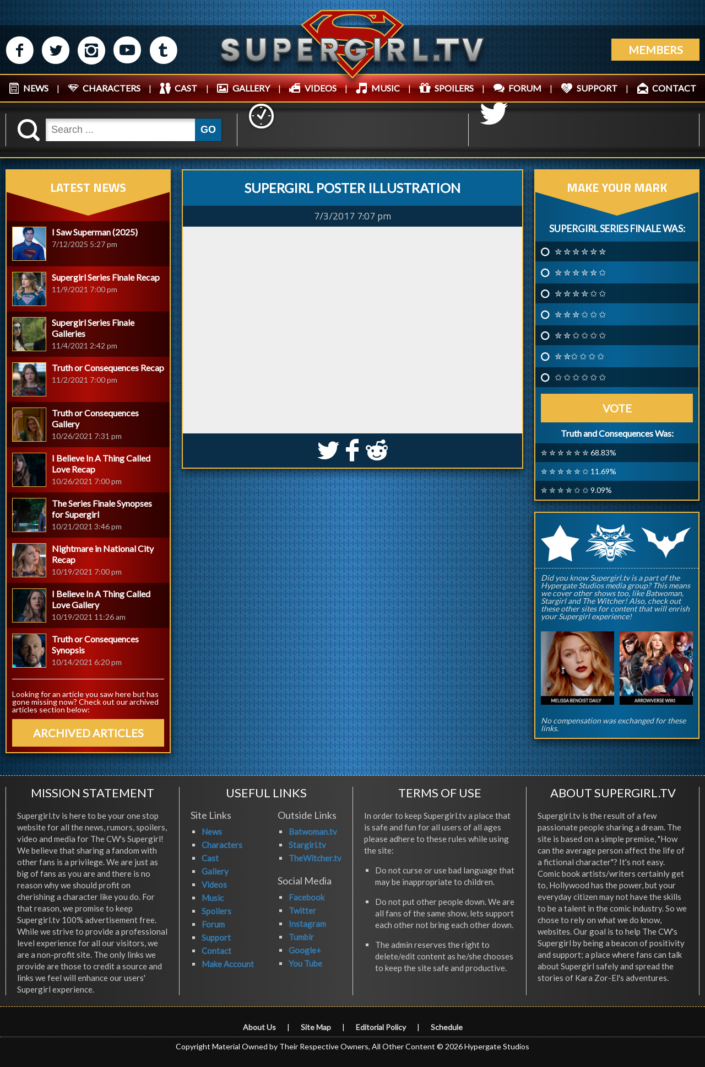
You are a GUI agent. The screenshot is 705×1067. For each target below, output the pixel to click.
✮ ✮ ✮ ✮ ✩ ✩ (580, 293)
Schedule (447, 1027)
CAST (186, 88)
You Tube (305, 963)
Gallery (215, 871)
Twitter (302, 910)
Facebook (306, 897)
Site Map (316, 1027)
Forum (213, 924)
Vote (617, 408)
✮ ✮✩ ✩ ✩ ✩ (579, 356)
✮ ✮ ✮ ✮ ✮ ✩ (580, 272)
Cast (210, 858)
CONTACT (674, 88)
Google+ (305, 950)
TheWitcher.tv (315, 858)
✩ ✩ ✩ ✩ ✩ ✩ (580, 377)
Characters (222, 845)
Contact (216, 951)
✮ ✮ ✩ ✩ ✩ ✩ (580, 335)
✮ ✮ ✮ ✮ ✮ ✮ (580, 251)
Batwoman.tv (313, 832)
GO (208, 129)
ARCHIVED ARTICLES (88, 732)
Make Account (228, 964)
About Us (259, 1027)
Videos (214, 884)
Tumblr (301, 937)
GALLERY (251, 88)
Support (216, 937)
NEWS (35, 88)
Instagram (307, 924)
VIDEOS (321, 88)
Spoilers (216, 911)
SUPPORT (597, 88)
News (212, 832)
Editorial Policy (381, 1027)
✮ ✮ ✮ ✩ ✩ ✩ (580, 314)
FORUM (524, 88)
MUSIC (385, 88)
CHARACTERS (111, 88)
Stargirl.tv (307, 845)
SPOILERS (454, 88)
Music (213, 898)
